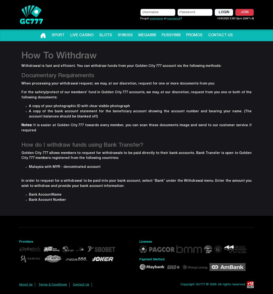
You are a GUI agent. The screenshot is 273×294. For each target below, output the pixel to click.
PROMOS (194, 35)
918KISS (125, 35)
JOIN (245, 12)
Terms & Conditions (53, 284)
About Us (26, 284)
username (156, 18)
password (173, 18)
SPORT (58, 35)
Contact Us (81, 284)
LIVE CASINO (82, 35)
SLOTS (105, 35)
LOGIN (224, 12)
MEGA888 (147, 35)
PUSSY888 (171, 35)
